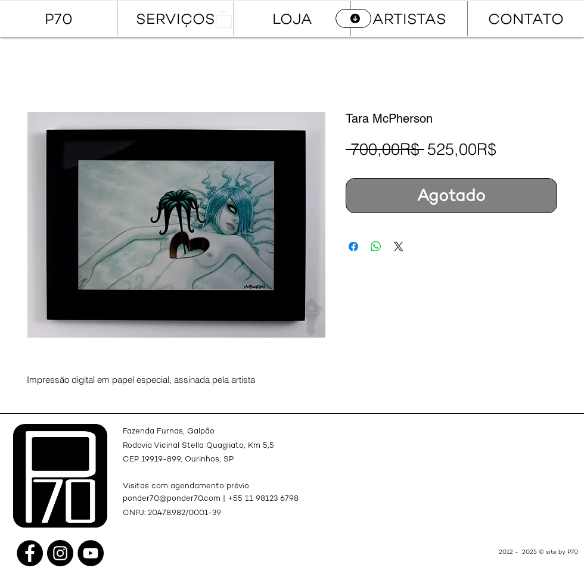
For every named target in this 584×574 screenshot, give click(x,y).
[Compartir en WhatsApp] (376, 246)
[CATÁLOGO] (353, 18)
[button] (224, 18)
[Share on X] (399, 246)
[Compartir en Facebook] (353, 246)
